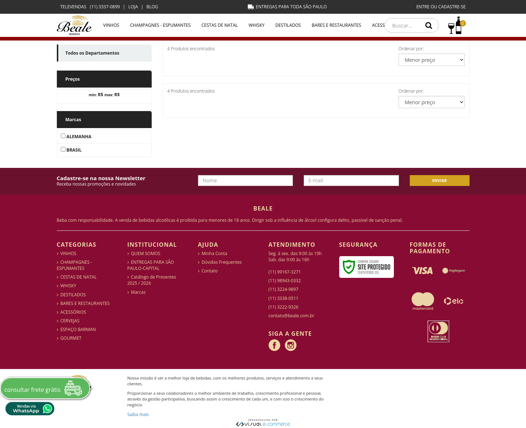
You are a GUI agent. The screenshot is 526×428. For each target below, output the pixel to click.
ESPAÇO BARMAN (78, 329)
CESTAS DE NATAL (220, 25)
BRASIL (71, 150)
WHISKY (257, 25)
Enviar (439, 180)
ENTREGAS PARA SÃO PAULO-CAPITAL (150, 265)
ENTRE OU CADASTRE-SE (441, 7)
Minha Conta (214, 253)
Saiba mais (138, 414)
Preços (73, 79)
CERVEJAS (70, 321)
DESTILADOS (288, 25)
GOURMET (70, 338)
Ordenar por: (411, 49)
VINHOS (111, 25)
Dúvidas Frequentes (222, 262)
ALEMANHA (76, 137)
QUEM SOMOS (145, 253)
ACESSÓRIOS (73, 312)
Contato (210, 271)
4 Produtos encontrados (191, 49)
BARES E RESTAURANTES (336, 25)
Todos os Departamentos (92, 53)
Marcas (73, 119)
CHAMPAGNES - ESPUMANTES (160, 25)
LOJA (133, 7)
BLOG (152, 7)
